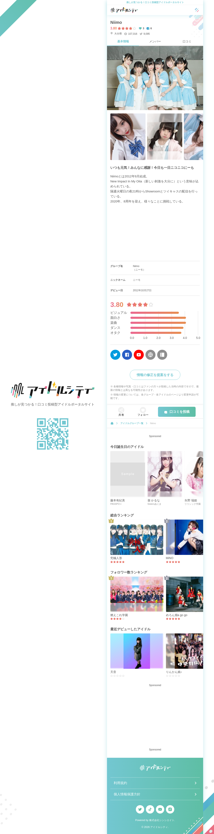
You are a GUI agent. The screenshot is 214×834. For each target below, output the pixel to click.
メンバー (155, 41)
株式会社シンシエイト (161, 820)
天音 (113, 672)
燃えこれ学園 (119, 615)
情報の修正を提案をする (155, 375)
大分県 (116, 33)
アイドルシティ (159, 827)
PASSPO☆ (116, 504)
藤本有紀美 (117, 500)
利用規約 (120, 783)
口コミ (187, 41)
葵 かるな (154, 500)
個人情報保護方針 (127, 794)
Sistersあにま (155, 504)
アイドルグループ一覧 (131, 423)
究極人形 (116, 558)
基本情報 (123, 41)
